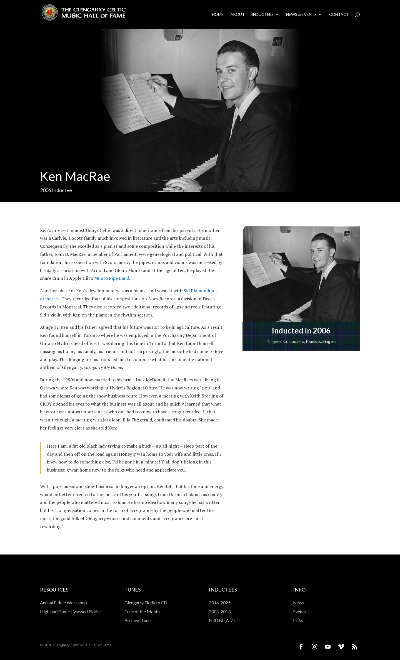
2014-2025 (220, 602)
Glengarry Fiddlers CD (145, 602)
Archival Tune (137, 620)
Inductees (263, 15)
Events (299, 611)
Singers (329, 341)
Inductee (62, 190)
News (298, 602)
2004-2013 (220, 611)
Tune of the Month (142, 611)
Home (218, 15)
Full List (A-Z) (222, 620)
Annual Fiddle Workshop (63, 602)
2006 (45, 190)
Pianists (313, 341)
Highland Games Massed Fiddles (71, 611)
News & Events (301, 15)
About (238, 15)
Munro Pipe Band (111, 278)
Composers (293, 341)
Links (298, 620)
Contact (339, 15)
